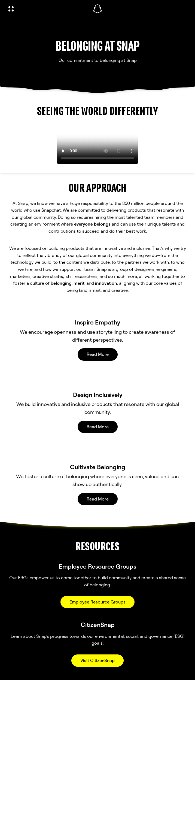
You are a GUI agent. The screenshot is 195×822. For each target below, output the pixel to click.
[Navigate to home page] (97, 8)
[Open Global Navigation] (47, 8)
